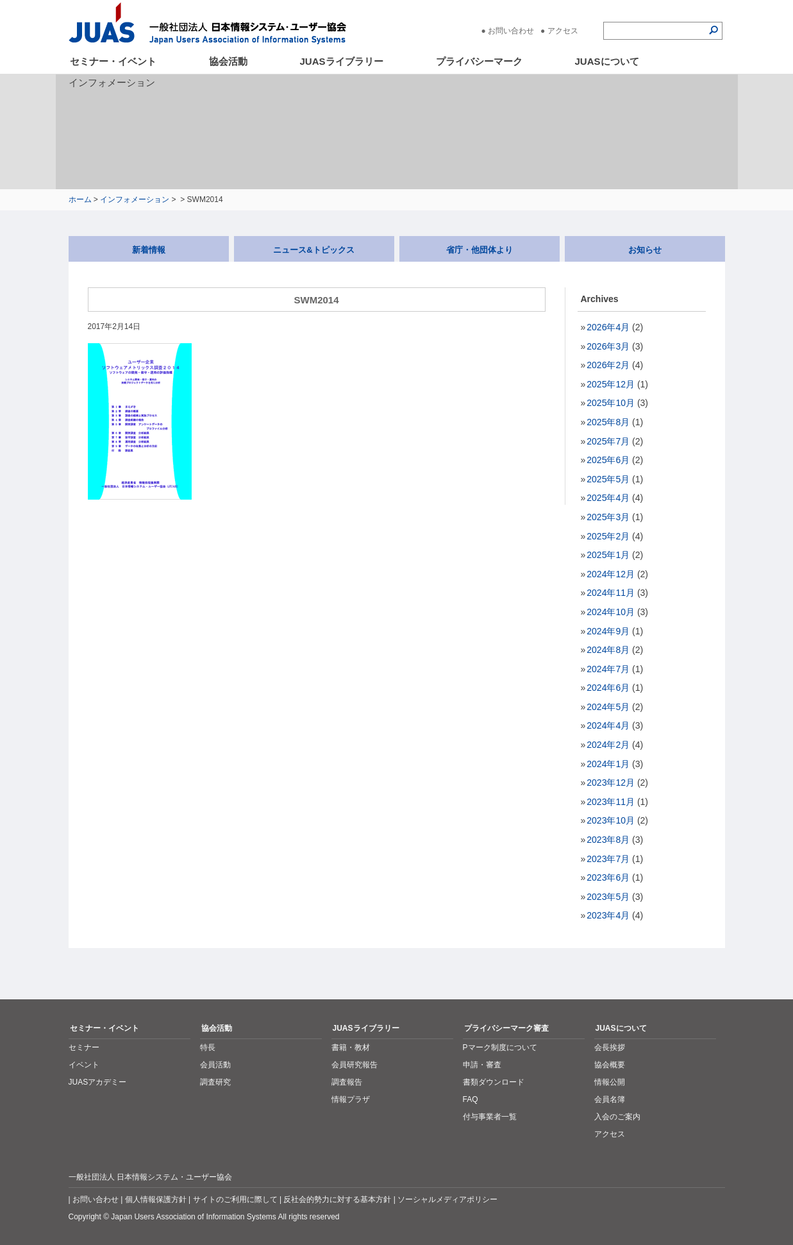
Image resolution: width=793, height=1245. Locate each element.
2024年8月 (608, 650)
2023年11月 (611, 802)
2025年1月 (608, 555)
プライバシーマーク (479, 61)
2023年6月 (608, 877)
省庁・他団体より (479, 250)
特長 (207, 1047)
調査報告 (346, 1082)
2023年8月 (608, 839)
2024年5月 (608, 707)
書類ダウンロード (493, 1082)
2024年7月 (608, 669)
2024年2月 (608, 745)
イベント (84, 1064)
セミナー (84, 1047)
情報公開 (609, 1082)
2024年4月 (608, 725)
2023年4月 (608, 915)
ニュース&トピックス (313, 250)
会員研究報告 (354, 1064)
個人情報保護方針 (156, 1199)
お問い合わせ (511, 30)
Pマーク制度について (500, 1047)
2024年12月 (611, 574)
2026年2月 (608, 365)
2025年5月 (608, 479)
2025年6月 (608, 460)
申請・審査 (482, 1064)
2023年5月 (608, 897)
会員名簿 (609, 1099)
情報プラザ (350, 1099)
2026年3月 (608, 346)
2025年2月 (608, 536)
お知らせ (645, 250)
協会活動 (228, 61)
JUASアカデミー (98, 1082)
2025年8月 (608, 422)
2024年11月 (611, 593)
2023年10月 (611, 820)
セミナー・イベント (113, 61)
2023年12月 (611, 782)
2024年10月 (611, 612)
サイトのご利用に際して (235, 1199)
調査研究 (215, 1082)
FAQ (470, 1099)
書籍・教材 (350, 1047)
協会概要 (609, 1064)
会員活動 (215, 1064)
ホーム (80, 199)
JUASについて (607, 61)
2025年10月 (611, 403)
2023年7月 (608, 859)
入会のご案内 (617, 1116)
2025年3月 (608, 517)
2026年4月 (608, 327)
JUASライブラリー (341, 61)
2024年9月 (608, 631)
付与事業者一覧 (490, 1116)
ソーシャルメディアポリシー (447, 1199)
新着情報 (148, 250)
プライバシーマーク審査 (506, 1028)
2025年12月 (611, 384)
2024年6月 (608, 687)
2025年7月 (608, 441)
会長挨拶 (609, 1047)
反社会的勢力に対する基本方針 (337, 1199)
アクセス (562, 30)
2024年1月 (608, 764)
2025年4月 (608, 498)
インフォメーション (134, 199)
